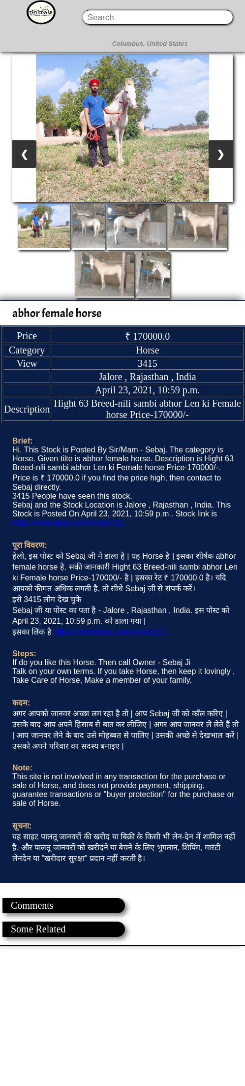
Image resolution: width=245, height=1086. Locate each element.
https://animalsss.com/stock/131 (68, 522)
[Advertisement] (122, 1015)
